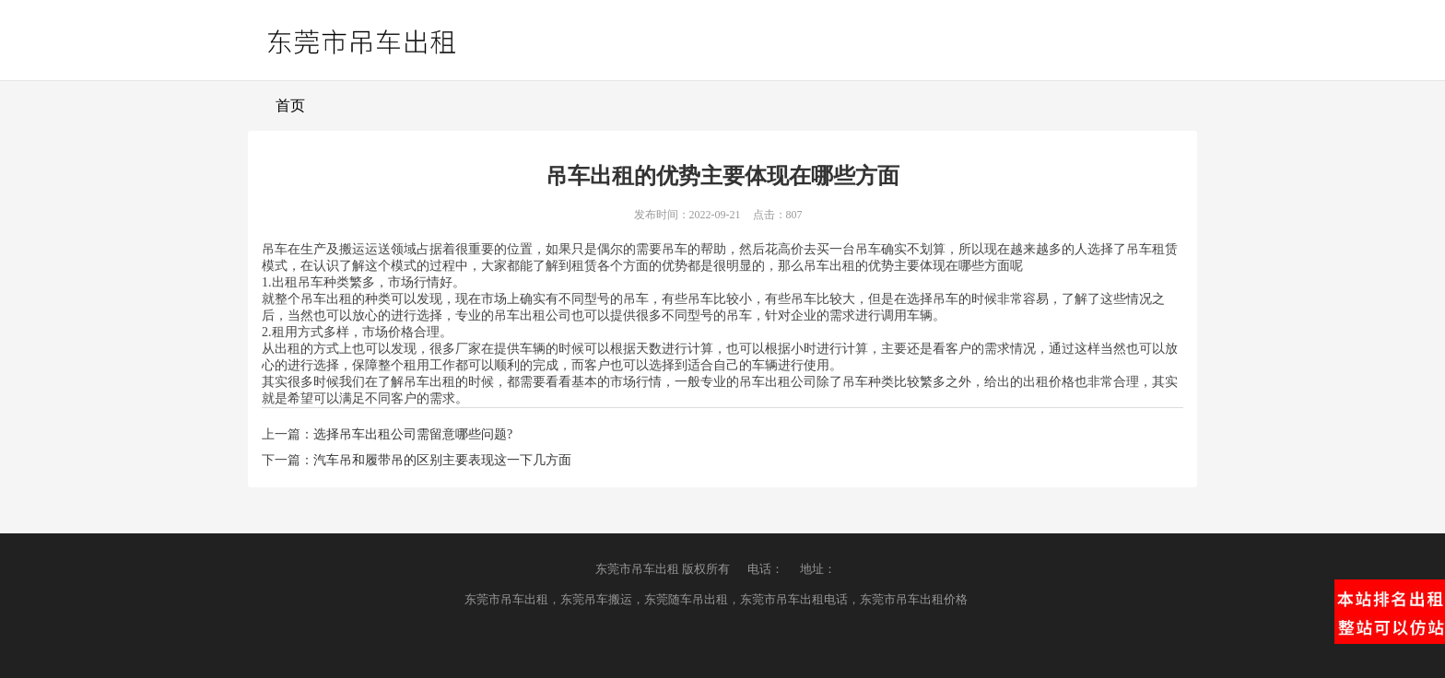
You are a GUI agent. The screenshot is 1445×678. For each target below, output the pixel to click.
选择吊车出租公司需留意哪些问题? (412, 434)
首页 (290, 105)
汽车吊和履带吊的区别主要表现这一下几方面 (442, 460)
